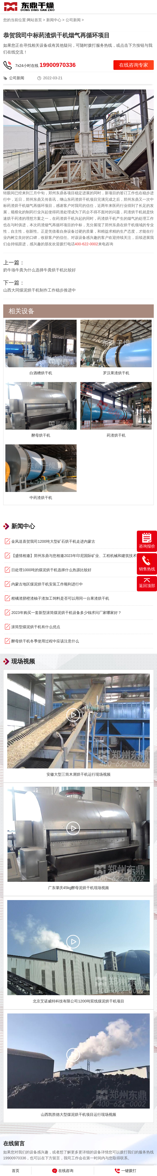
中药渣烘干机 (41, 497)
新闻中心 (53, 20)
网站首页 (34, 20)
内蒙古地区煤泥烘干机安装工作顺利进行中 (47, 584)
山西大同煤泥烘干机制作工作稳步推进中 (39, 290)
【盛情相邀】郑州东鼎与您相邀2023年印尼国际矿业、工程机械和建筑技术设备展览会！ (82, 555)
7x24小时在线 (45, 65)
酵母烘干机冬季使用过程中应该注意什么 (45, 641)
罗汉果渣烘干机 (116, 373)
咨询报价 (147, 540)
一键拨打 (125, 1171)
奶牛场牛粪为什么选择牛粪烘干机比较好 (39, 270)
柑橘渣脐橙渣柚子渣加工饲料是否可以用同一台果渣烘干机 (60, 598)
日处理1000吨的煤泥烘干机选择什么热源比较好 (51, 570)
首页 (15, 1170)
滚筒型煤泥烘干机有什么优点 (35, 627)
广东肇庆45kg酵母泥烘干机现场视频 (78, 888)
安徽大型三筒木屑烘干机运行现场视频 (78, 774)
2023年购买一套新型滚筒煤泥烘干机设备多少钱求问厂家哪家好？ (66, 612)
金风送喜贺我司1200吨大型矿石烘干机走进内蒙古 (53, 541)
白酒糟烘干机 (41, 373)
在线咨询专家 (133, 65)
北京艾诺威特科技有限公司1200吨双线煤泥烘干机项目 (78, 1001)
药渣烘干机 (116, 435)
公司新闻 (73, 20)
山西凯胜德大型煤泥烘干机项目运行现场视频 (78, 1114)
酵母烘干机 (40, 435)
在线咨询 (62, 1171)
